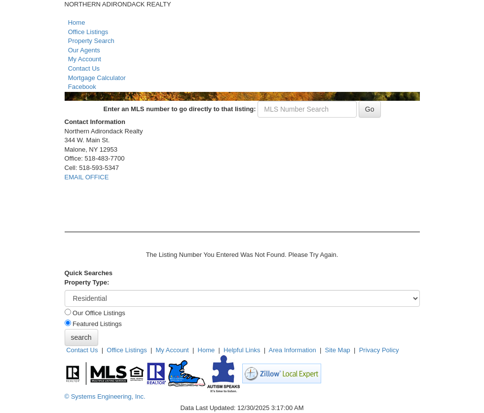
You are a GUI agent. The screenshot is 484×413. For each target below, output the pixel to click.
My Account (84, 59)
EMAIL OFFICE (87, 177)
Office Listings (88, 32)
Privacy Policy (379, 350)
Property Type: (87, 282)
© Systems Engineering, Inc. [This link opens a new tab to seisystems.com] (105, 396)
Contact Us (84, 68)
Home (76, 22)
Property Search (91, 40)
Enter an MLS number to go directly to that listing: (179, 109)
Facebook (82, 86)
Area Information (292, 350)
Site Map (337, 350)
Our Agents (84, 50)
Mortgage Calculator (97, 78)
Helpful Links (241, 350)
